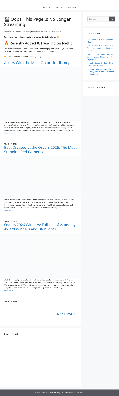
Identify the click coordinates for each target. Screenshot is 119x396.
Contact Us (58, 7)
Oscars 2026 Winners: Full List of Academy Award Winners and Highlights (40, 227)
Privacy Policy (71, 7)
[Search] (112, 19)
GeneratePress (79, 393)
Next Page (66, 313)
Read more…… (10, 133)
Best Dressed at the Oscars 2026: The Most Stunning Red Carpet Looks (40, 149)
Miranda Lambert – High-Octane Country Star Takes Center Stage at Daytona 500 (100, 72)
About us (46, 7)
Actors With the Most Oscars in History (36, 62)
